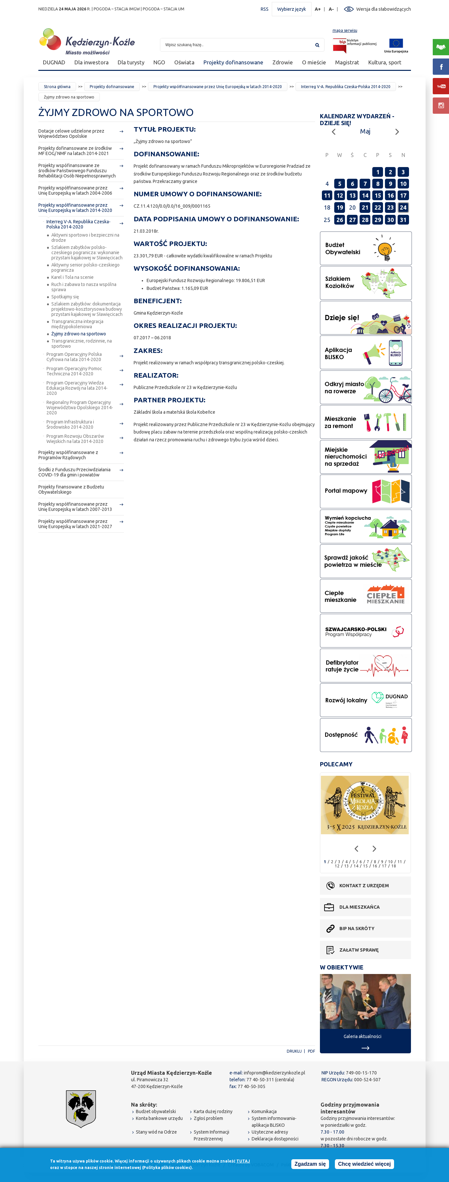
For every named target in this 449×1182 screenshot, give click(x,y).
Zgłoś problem (208, 1118)
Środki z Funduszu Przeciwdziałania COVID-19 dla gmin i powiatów (74, 472)
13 (352, 195)
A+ (318, 9)
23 (390, 207)
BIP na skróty (357, 928)
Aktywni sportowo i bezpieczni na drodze (85, 237)
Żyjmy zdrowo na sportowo (78, 333)
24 (403, 207)
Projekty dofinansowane (233, 62)
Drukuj (294, 1051)
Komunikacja (264, 1111)
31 (403, 219)
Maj (365, 131)
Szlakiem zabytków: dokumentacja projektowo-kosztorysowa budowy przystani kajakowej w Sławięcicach (87, 309)
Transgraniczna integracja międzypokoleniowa (77, 324)
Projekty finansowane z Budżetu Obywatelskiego (71, 489)
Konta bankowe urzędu (159, 1118)
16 (390, 195)
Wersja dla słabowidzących (383, 9)
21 (365, 207)
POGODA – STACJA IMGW (117, 9)
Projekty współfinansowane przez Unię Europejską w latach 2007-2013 (75, 506)
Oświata (184, 62)
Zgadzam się (310, 1165)
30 (390, 219)
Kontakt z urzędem (364, 885)
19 (340, 207)
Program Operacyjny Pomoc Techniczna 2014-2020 (74, 371)
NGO (159, 62)
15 (378, 195)
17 (403, 195)
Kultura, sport (385, 62)
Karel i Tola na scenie (72, 277)
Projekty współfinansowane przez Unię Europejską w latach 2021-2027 (75, 524)
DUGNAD (54, 62)
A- (331, 9)
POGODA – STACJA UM (163, 9)
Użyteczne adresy (270, 1132)
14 (365, 195)
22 (378, 207)
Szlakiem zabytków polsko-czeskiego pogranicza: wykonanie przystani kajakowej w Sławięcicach (87, 252)
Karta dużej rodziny (213, 1111)
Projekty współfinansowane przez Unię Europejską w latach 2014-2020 (217, 86)
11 (327, 195)
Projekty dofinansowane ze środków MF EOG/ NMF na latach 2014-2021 (75, 151)
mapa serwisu (345, 30)
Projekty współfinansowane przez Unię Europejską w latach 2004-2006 (75, 190)
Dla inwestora (91, 62)
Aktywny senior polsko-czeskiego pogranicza (85, 267)
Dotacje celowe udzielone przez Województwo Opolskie (71, 133)
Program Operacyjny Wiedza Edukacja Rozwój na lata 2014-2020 (77, 388)
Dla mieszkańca (359, 907)
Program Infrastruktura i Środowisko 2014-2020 (70, 424)
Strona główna (57, 86)
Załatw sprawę (358, 950)
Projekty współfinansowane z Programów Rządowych (68, 455)
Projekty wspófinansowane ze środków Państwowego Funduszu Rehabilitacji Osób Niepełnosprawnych (77, 170)
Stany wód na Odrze (156, 1132)
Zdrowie (282, 62)
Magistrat (347, 62)
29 (378, 219)
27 (352, 219)
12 (340, 195)
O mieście (314, 62)
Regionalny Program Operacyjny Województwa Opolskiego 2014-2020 (79, 407)
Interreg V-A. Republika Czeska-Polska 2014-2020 (345, 86)
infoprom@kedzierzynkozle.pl (274, 1072)
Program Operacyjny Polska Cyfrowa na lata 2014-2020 (74, 357)
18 (393, 866)
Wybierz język (291, 9)
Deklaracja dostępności (275, 1138)
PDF (311, 1051)
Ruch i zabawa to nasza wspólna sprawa (83, 287)
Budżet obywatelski (156, 1111)
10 (403, 183)
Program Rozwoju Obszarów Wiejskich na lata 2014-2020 (75, 439)
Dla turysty (131, 62)
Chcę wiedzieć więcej (364, 1165)
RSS (265, 9)
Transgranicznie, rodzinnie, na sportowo (81, 343)
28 (365, 219)
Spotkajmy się (65, 296)
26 (340, 219)
